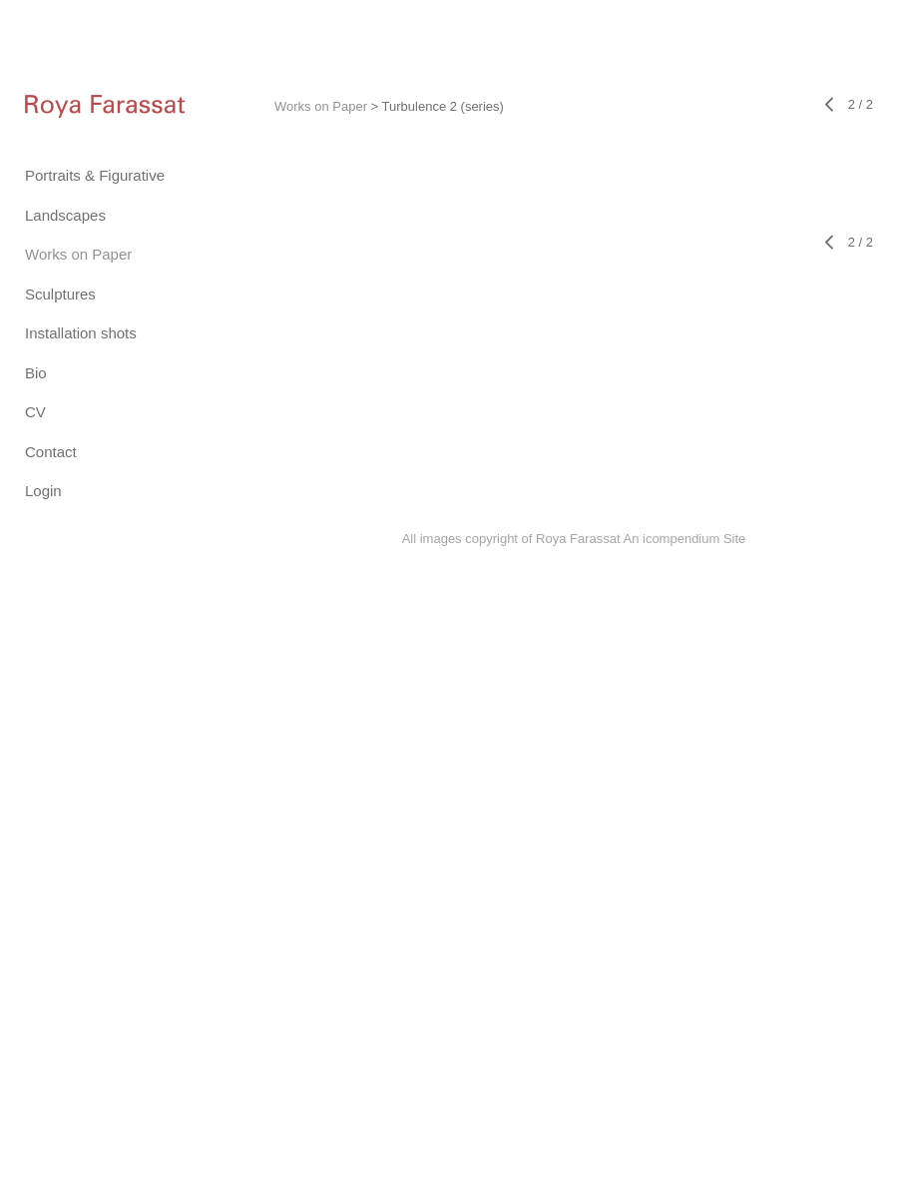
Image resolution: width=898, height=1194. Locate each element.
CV (35, 411)
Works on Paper (78, 254)
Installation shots (81, 332)
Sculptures (60, 294)
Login (43, 490)
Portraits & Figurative (95, 175)
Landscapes (65, 215)
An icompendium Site (684, 538)
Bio (36, 372)
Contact (51, 451)
